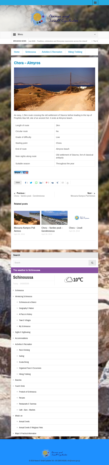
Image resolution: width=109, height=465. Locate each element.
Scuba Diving (24, 362)
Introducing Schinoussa (23, 296)
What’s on (18, 416)
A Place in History (25, 314)
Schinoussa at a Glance (27, 302)
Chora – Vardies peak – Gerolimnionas (34, 194)
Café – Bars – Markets (27, 410)
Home (16, 51)
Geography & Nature (26, 308)
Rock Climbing (24, 350)
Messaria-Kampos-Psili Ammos (75, 194)
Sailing (21, 356)
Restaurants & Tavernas (27, 404)
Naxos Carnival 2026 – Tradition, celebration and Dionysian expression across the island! (56, 41)
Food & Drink (20, 386)
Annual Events (24, 421)
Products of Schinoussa (27, 392)
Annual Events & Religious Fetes (31, 427)
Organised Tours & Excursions (30, 368)
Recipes (22, 398)
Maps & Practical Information (25, 433)
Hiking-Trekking (75, 51)
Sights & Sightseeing (22, 332)
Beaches (18, 380)
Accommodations (21, 338)
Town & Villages (25, 320)
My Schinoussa (24, 326)
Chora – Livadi (75, 227)
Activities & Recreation (52, 51)
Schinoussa (30, 51)
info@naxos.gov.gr (73, 461)
